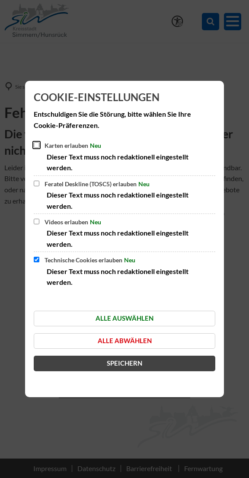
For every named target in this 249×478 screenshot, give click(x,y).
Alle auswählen (124, 318)
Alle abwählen (125, 340)
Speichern (124, 363)
